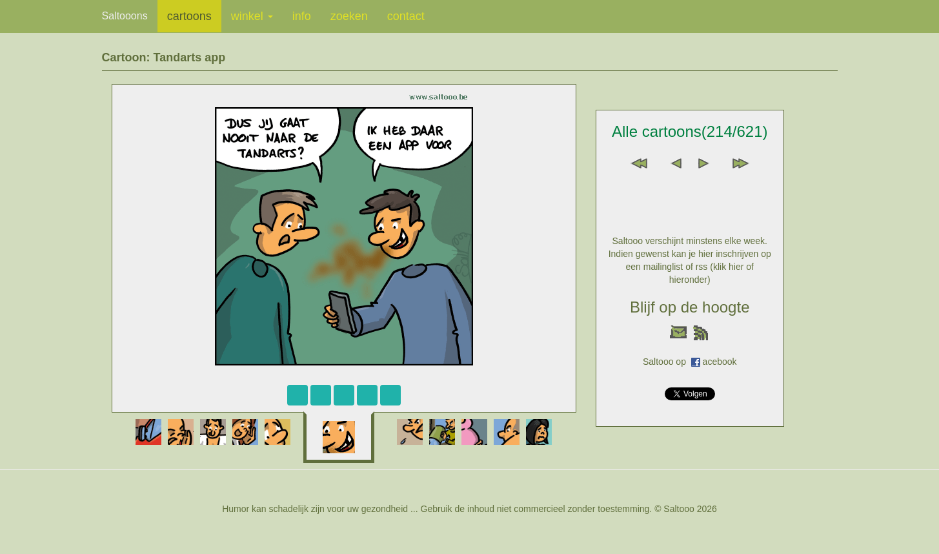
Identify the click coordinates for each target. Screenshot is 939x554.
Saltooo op (667, 361)
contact (406, 16)
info (301, 16)
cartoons (189, 16)
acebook (720, 361)
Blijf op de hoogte (689, 307)
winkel (252, 16)
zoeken (349, 16)
